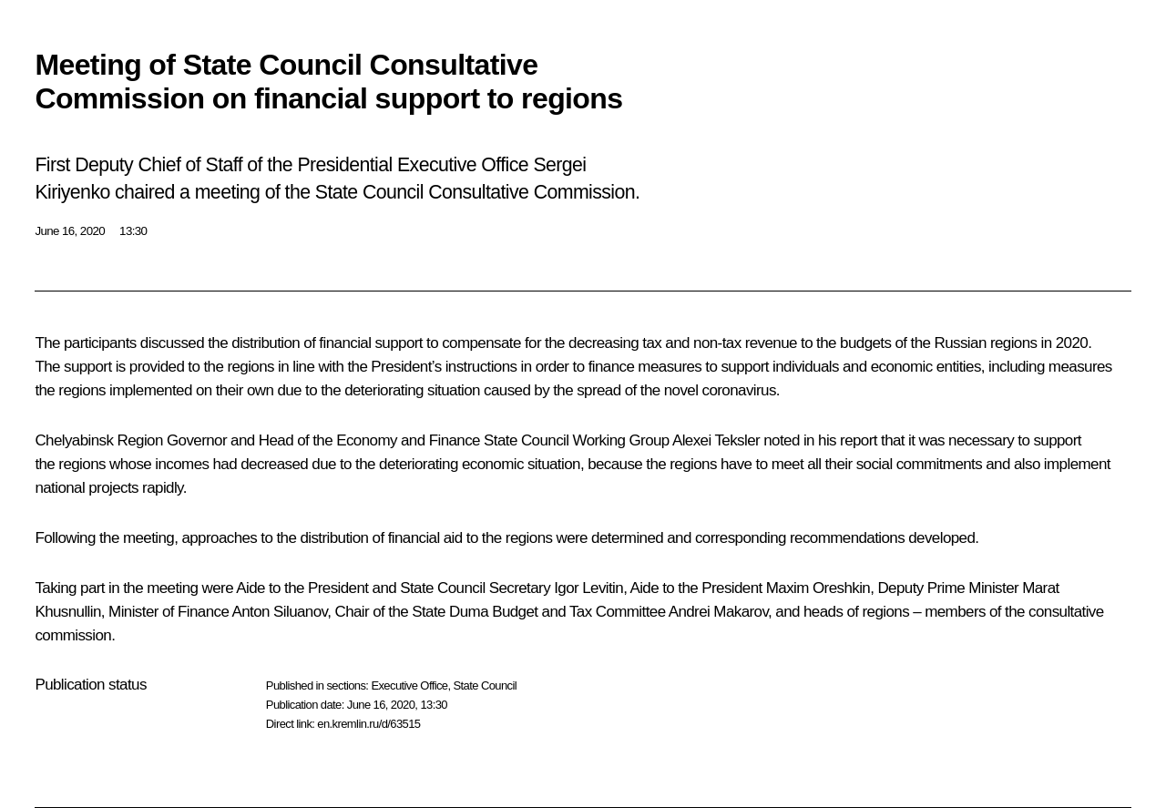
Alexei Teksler (716, 440)
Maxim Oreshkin (818, 588)
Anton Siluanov (280, 611)
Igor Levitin (588, 588)
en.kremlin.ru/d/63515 (368, 724)
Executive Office (409, 685)
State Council (485, 685)
